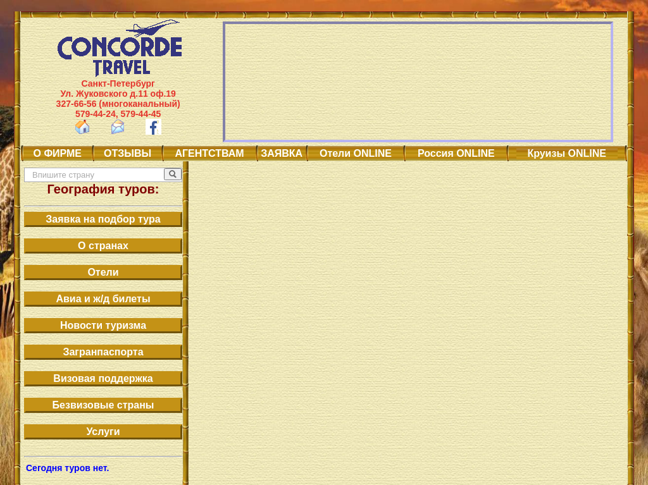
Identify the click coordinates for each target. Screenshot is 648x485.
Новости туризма (103, 325)
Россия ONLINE (456, 153)
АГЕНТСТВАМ (210, 153)
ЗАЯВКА (281, 153)
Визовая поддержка (103, 378)
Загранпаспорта (103, 352)
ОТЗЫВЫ (127, 153)
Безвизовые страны (103, 405)
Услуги (103, 431)
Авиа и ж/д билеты (103, 298)
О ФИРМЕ (57, 153)
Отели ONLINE (355, 153)
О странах (103, 245)
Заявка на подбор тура (103, 219)
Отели (102, 272)
